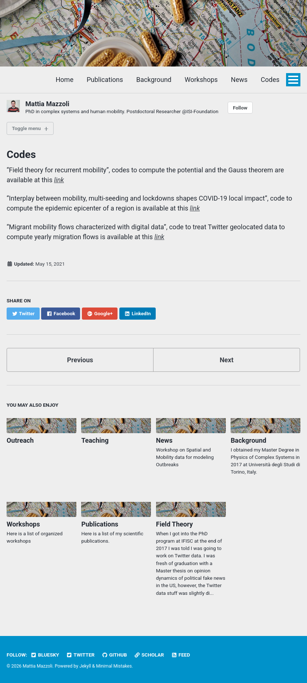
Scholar (149, 655)
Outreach (20, 440)
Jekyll (85, 666)
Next (227, 360)
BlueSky (44, 655)
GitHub (114, 655)
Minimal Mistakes (113, 666)
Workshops (201, 79)
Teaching (94, 440)
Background (153, 79)
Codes (270, 79)
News (239, 79)
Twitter (80, 655)
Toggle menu (26, 128)
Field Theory (174, 524)
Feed (180, 655)
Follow (240, 108)
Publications (105, 79)
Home (64, 79)
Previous (80, 360)
